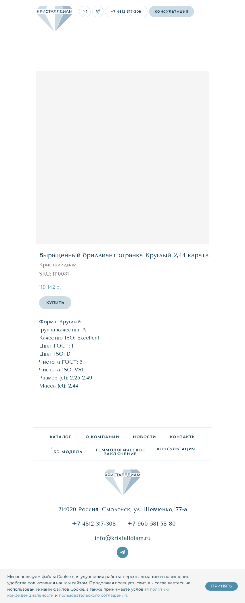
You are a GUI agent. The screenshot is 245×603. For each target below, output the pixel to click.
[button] (171, 11)
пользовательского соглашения (93, 595)
